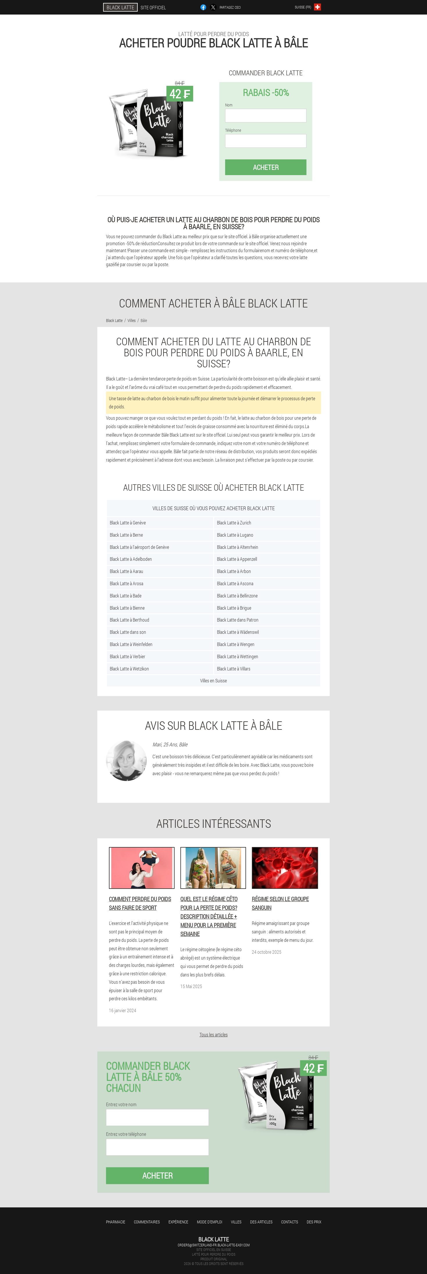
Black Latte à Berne (126, 535)
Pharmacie (115, 1222)
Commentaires (147, 1222)
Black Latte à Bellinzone (237, 595)
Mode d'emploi (209, 1222)
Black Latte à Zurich (234, 522)
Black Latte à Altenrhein (237, 547)
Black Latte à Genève (128, 522)
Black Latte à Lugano (235, 535)
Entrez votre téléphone (126, 1134)
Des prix (314, 1222)
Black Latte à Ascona (235, 583)
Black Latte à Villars (233, 669)
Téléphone (233, 130)
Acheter (266, 167)
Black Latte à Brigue (234, 608)
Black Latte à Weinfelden (131, 644)
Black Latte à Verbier (127, 656)
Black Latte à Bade (125, 595)
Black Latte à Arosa (126, 583)
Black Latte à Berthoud (129, 620)
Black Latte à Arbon (234, 571)
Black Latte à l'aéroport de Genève (139, 547)
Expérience (178, 1222)
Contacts (289, 1222)
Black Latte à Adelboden (131, 559)
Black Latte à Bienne (127, 608)
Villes (236, 1222)
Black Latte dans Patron (238, 620)
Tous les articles (214, 1034)
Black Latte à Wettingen (237, 656)
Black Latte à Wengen (235, 644)
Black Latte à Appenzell (237, 559)
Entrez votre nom (121, 1104)
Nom (228, 105)
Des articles (261, 1222)
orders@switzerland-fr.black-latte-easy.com (214, 1245)
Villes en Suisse (213, 680)
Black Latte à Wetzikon (129, 669)
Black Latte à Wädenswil (238, 632)
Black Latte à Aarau (126, 571)
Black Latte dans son (128, 632)
